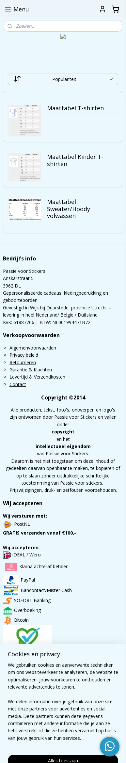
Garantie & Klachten (30, 369)
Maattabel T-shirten (75, 108)
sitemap (78, 740)
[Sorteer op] (63, 79)
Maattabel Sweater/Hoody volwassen (68, 209)
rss (91, 740)
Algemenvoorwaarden (32, 348)
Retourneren (22, 362)
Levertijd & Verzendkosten (37, 377)
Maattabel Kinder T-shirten (75, 160)
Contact (17, 384)
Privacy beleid (23, 355)
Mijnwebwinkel (84, 751)
